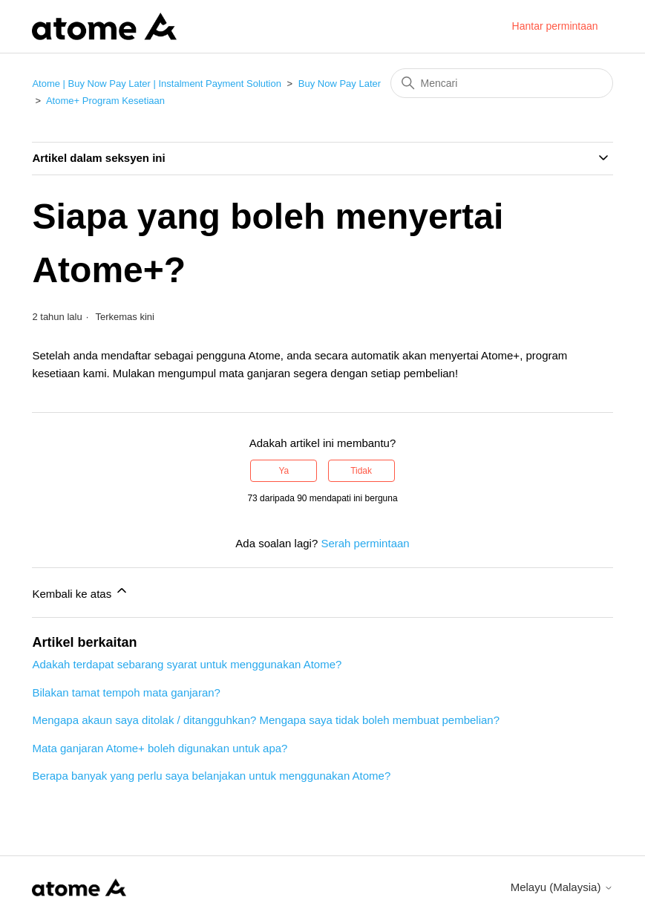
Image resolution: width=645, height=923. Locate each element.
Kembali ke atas (80, 591)
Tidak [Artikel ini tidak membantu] (361, 471)
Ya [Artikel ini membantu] (284, 471)
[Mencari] (501, 83)
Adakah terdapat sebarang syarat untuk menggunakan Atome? (186, 664)
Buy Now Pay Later (339, 83)
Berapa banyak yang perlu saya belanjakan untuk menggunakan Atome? (211, 775)
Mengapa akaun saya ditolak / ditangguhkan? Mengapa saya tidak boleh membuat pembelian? (266, 720)
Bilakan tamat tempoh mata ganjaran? (126, 692)
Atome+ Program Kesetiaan (105, 100)
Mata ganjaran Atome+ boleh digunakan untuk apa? (159, 748)
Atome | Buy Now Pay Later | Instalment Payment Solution (156, 83)
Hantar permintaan (555, 26)
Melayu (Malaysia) (562, 887)
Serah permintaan (365, 543)
